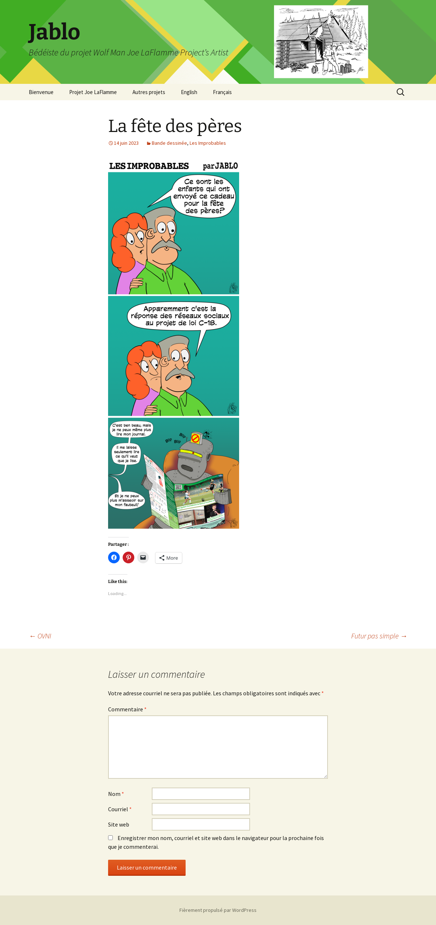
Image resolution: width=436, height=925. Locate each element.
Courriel (120, 809)
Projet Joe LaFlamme (93, 92)
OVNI (40, 635)
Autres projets (148, 92)
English (189, 92)
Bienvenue (41, 92)
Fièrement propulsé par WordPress (218, 910)
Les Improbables (208, 143)
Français (222, 92)
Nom (116, 793)
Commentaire (127, 709)
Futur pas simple (379, 635)
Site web (118, 824)
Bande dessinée (169, 143)
